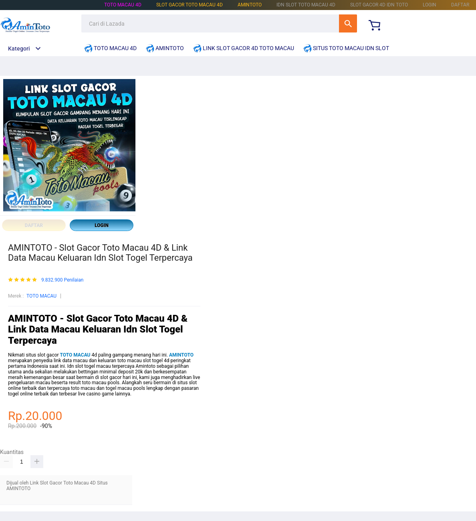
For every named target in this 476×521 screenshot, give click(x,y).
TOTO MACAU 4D (122, 5)
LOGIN (429, 5)
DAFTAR (460, 5)
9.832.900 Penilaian (62, 280)
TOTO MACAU (41, 296)
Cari (348, 23)
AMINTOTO (250, 5)
